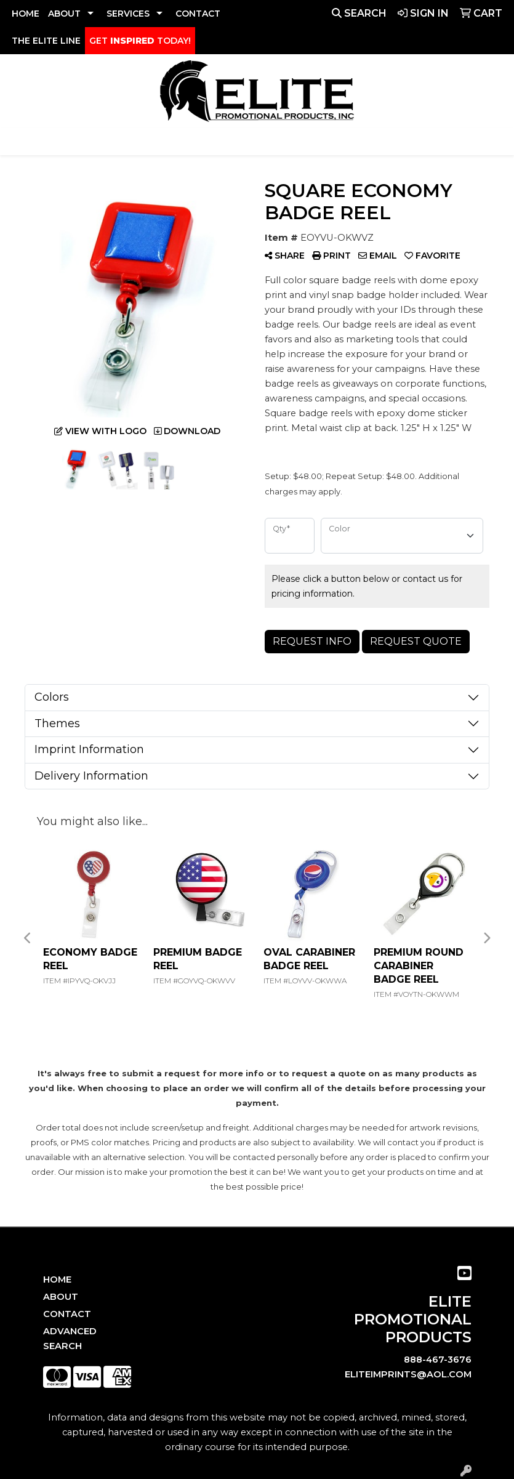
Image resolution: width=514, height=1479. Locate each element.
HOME (25, 13)
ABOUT (64, 13)
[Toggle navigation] (19, 141)
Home (57, 1279)
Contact (67, 1314)
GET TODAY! (140, 40)
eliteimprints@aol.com (408, 1374)
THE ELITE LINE (46, 40)
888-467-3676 (438, 1359)
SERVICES (128, 13)
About (60, 1296)
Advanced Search (70, 1339)
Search (359, 13)
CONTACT (197, 13)
